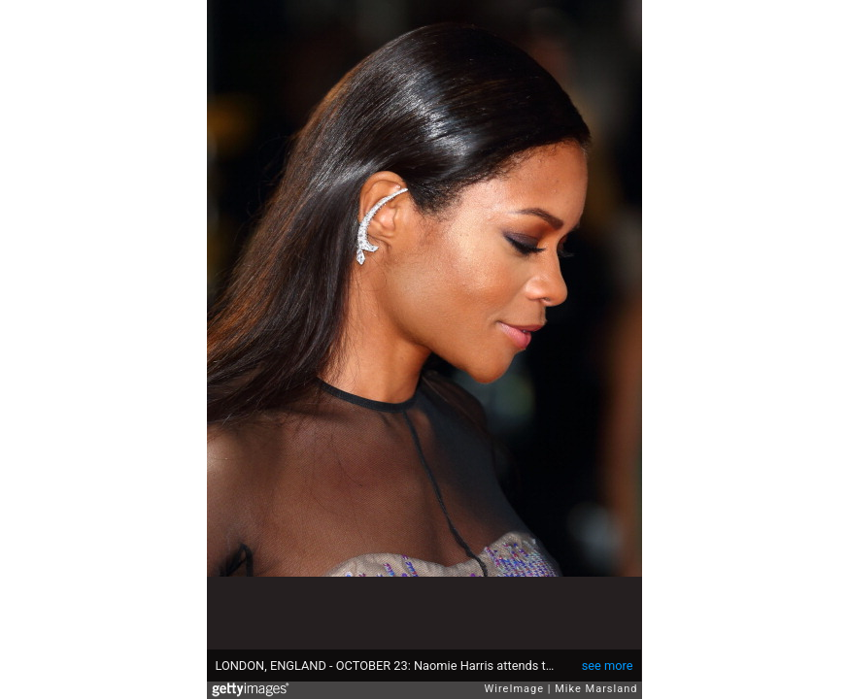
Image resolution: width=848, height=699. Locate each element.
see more (607, 665)
